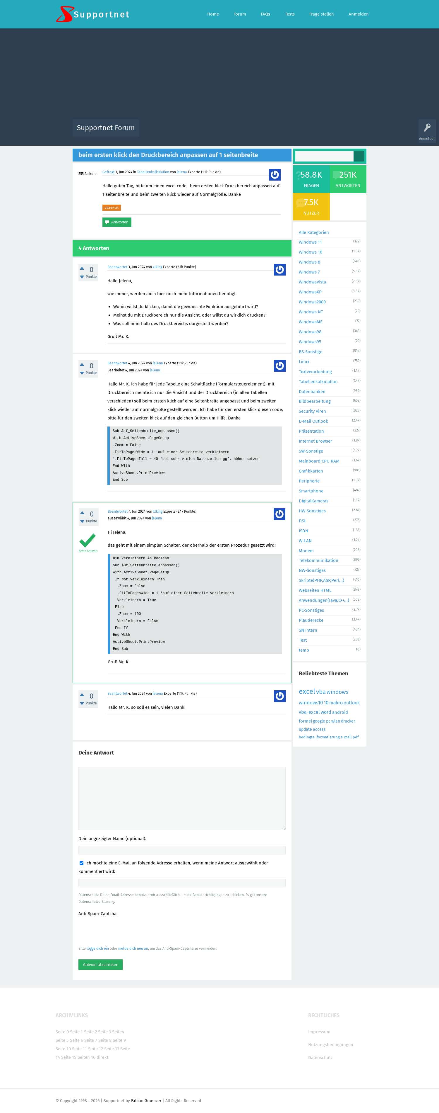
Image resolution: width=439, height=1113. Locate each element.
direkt (102, 1057)
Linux (304, 361)
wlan (335, 721)
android (340, 712)
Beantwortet (117, 267)
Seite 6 (76, 1040)
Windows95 (310, 341)
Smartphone (311, 491)
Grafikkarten (311, 471)
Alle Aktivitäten (155, 132)
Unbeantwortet (227, 132)
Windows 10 (310, 252)
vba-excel (112, 207)
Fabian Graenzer (146, 1100)
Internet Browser (315, 441)
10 (326, 703)
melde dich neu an (133, 949)
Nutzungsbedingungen (330, 1044)
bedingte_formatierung (319, 737)
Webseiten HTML (315, 590)
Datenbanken (312, 391)
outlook (352, 703)
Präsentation (311, 431)
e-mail (346, 737)
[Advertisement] (219, 75)
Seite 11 (79, 1048)
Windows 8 (309, 262)
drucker (348, 721)
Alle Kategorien (314, 232)
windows (338, 692)
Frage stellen (315, 132)
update (305, 729)
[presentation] (122, 931)
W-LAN (305, 540)
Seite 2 (90, 1031)
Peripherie (309, 481)
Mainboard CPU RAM (319, 461)
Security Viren (312, 411)
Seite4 (118, 1031)
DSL (302, 521)
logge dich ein (98, 949)
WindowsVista (312, 282)
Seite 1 (76, 1031)
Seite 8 (105, 1040)
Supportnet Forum (106, 128)
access (319, 729)
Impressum (319, 1031)
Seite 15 (68, 1057)
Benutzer (293, 132)
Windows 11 (310, 242)
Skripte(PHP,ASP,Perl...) (321, 580)
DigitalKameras (313, 501)
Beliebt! (203, 132)
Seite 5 (62, 1040)
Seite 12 (95, 1048)
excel (307, 691)
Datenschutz (320, 1057)
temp (304, 650)
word (326, 712)
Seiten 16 (86, 1057)
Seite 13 (111, 1048)
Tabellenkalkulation (153, 172)
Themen (251, 132)
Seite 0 (62, 1031)
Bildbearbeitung (315, 401)
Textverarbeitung (315, 371)
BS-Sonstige (310, 351)
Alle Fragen (182, 132)
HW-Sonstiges (312, 511)
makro (336, 703)
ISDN (303, 530)
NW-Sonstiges (312, 570)
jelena (182, 172)
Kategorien (271, 132)
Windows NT (311, 312)
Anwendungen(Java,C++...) (324, 600)
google (319, 721)
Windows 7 (309, 272)
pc (328, 721)
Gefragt (108, 172)
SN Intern (308, 630)
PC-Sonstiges (311, 610)
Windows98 (310, 331)
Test (303, 640)
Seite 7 (90, 1040)
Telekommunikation (318, 560)
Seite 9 (119, 1040)
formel (305, 721)
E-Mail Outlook (313, 421)
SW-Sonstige (311, 451)
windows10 (311, 703)
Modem (306, 550)
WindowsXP (310, 292)
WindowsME (311, 321)
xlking (157, 267)
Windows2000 (312, 302)
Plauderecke (311, 620)
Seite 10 (63, 1048)
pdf (356, 737)
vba (321, 692)
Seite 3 (104, 1031)
